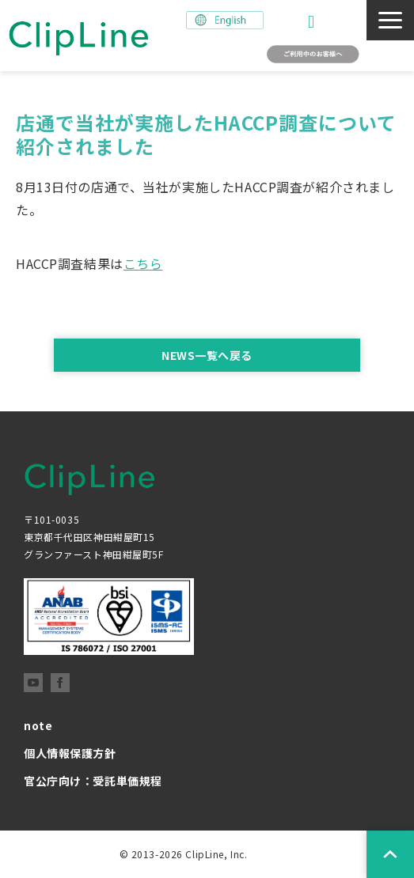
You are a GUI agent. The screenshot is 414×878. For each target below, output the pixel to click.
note (38, 725)
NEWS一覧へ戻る (207, 355)
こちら (143, 263)
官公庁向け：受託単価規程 (93, 781)
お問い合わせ (313, 21)
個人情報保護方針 (70, 753)
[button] (390, 20)
